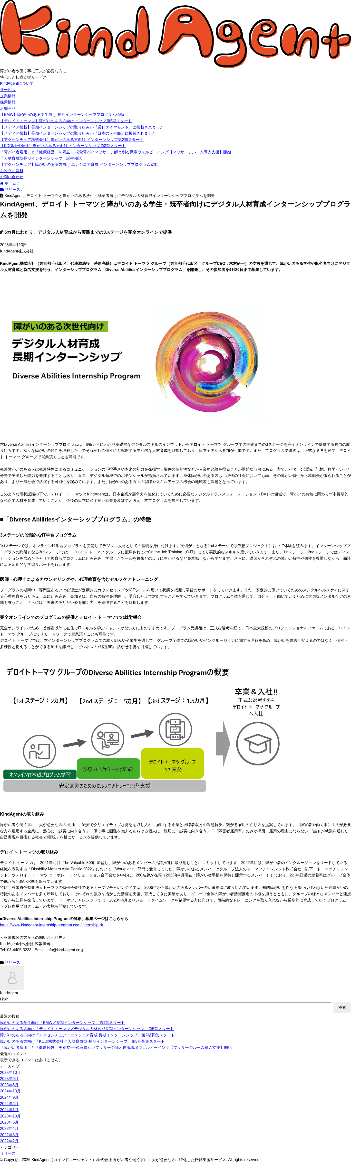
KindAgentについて (17, 83)
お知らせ (8, 108)
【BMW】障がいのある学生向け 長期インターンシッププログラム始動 (62, 114)
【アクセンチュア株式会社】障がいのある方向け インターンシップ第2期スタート (72, 140)
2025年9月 (9, 1079)
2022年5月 (9, 1135)
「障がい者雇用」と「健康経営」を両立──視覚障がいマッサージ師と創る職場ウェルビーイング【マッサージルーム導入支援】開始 (116, 1047)
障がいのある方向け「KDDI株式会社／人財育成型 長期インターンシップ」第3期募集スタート (82, 1041)
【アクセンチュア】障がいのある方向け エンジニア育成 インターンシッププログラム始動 (79, 164)
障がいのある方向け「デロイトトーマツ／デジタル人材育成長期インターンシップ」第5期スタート (87, 1029)
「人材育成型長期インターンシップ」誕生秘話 (41, 158)
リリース (12, 962)
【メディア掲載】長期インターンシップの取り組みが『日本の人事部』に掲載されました (78, 133)
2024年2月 (9, 1104)
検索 (4, 999)
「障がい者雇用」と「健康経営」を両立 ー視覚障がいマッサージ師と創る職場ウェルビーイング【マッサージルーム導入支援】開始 (115, 152)
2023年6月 (9, 1122)
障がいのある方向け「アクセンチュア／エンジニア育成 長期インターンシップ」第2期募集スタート (87, 1035)
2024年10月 (10, 1091)
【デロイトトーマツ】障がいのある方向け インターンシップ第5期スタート (66, 121)
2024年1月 (9, 1110)
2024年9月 (9, 1097)
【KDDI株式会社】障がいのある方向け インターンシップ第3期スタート (63, 146)
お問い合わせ (11, 177)
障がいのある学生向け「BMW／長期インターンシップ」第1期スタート (62, 1023)
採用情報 (8, 102)
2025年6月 (9, 1085)
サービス (8, 90)
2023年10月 (10, 1116)
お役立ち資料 (11, 171)
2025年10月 (10, 1072)
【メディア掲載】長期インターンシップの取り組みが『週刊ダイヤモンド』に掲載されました (82, 127)
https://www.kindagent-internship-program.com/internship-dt (51, 925)
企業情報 (8, 96)
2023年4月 (9, 1128)
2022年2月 (9, 1141)
